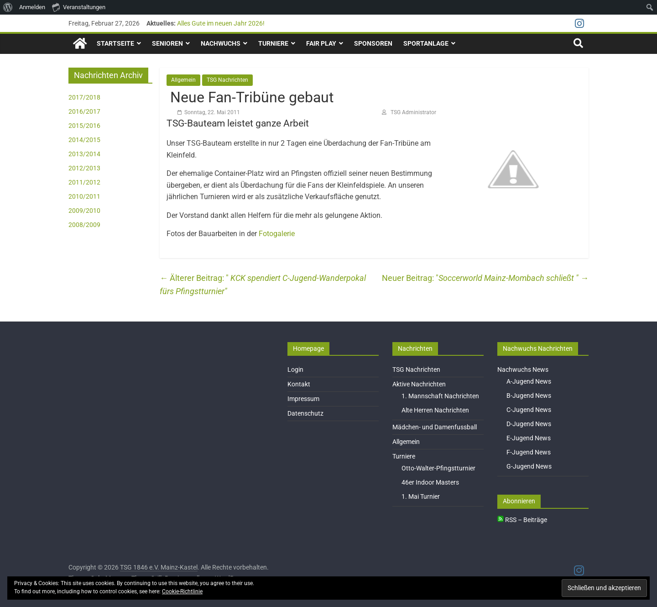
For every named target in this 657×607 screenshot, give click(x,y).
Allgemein (183, 80)
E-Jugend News (528, 438)
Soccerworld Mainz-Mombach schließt (513, 278)
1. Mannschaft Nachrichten (440, 396)
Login (295, 369)
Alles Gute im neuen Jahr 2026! (221, 23)
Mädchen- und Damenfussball (434, 427)
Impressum (303, 398)
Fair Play (321, 43)
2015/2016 (84, 125)
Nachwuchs (220, 43)
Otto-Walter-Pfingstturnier (438, 468)
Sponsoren (373, 43)
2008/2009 (84, 224)
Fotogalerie (277, 233)
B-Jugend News (528, 395)
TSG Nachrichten (227, 80)
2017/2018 (84, 97)
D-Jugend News (528, 424)
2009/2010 (84, 210)
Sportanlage (425, 43)
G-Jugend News (529, 466)
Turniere (273, 43)
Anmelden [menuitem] (32, 7)
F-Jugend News (528, 452)
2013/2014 (84, 154)
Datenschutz (305, 413)
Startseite (115, 43)
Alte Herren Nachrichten (435, 410)
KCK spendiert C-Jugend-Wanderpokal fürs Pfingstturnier (263, 284)
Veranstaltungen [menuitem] (78, 7)
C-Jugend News (528, 409)
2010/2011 (84, 196)
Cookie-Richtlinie (182, 591)
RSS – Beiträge (522, 519)
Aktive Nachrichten (419, 384)
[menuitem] (8, 7)
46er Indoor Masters (430, 482)
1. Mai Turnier (421, 496)
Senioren (167, 43)
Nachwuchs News (522, 369)
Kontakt (298, 384)
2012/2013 (84, 168)
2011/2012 (84, 182)
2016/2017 (84, 111)
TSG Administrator (413, 112)
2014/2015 (84, 139)
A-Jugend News (528, 381)
